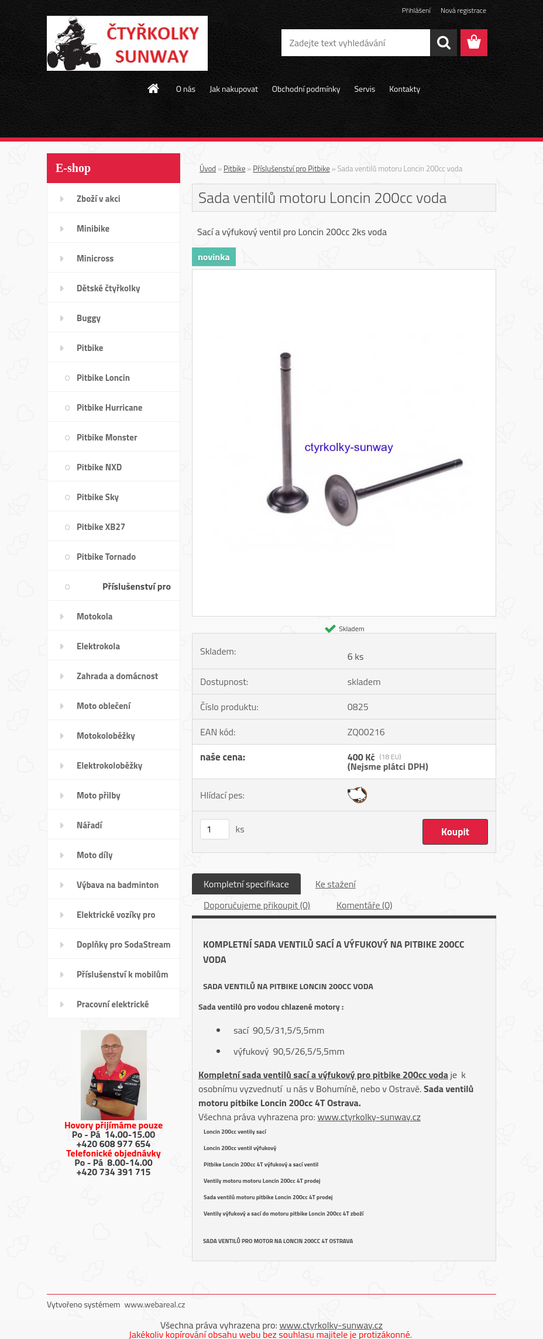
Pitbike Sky (98, 497)
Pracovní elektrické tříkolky (113, 1007)
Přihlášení (416, 10)
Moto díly (94, 855)
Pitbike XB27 (101, 526)
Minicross (95, 258)
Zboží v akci (99, 198)
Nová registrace (463, 10)
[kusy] (214, 829)
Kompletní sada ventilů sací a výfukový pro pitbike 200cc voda (323, 1075)
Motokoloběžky (106, 735)
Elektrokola (98, 646)
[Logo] (127, 43)
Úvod (208, 168)
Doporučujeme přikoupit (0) (257, 905)
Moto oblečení (103, 705)
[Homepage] (154, 88)
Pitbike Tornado (106, 556)
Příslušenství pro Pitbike (136, 590)
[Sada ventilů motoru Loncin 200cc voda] (344, 274)
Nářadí (89, 825)
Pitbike (90, 347)
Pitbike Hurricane (110, 407)
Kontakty (404, 88)
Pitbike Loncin (103, 377)
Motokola (95, 616)
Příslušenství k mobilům (122, 974)
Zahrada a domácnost (117, 676)
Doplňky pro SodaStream (124, 944)
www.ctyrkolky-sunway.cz (369, 1117)
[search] (443, 42)
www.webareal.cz (155, 1304)
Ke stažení (335, 884)
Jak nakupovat (233, 88)
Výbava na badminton (118, 884)
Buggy (89, 318)
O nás (185, 88)
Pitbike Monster (107, 437)
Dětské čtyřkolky (108, 288)
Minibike (93, 228)
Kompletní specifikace (246, 884)
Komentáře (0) (364, 905)
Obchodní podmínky (306, 88)
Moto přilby (99, 795)
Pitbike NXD (99, 467)
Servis (364, 88)
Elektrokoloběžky (109, 765)
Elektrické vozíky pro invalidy (116, 918)
